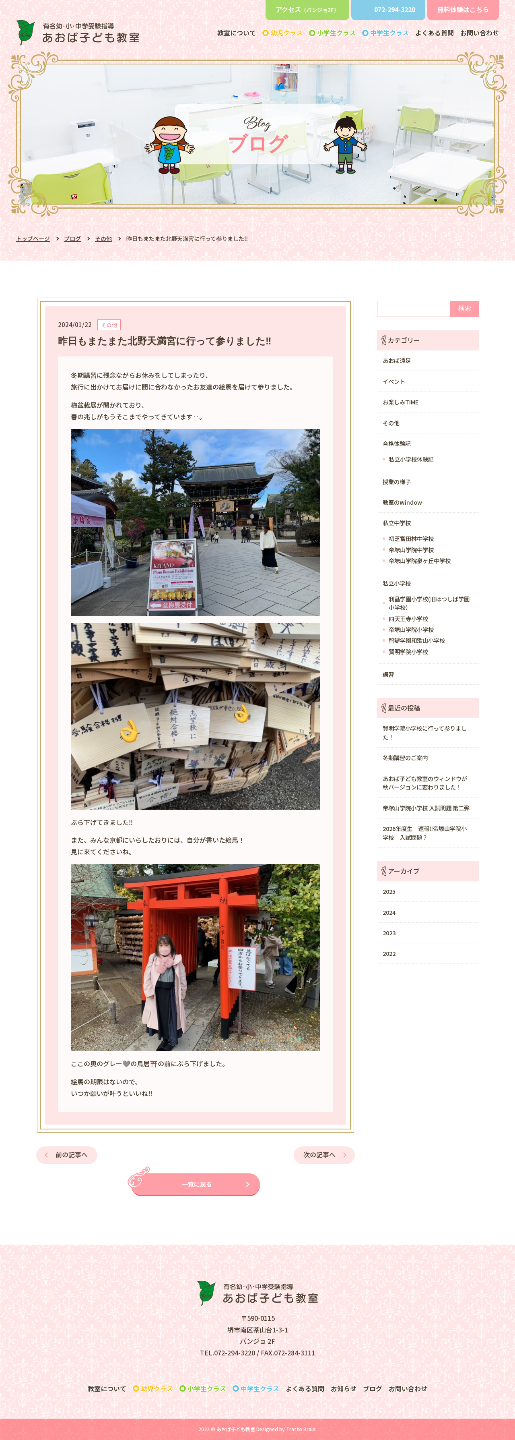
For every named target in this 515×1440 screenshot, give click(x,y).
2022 (389, 953)
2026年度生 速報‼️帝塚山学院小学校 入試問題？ (425, 832)
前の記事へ (72, 1154)
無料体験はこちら (463, 9)
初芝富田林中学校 (411, 538)
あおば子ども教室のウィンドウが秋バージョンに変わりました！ (425, 782)
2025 (389, 891)
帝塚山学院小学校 (411, 629)
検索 (464, 308)
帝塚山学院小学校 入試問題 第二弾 (426, 808)
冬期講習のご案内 (405, 757)
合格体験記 (397, 443)
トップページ (33, 238)
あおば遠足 (397, 360)
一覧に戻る (197, 1184)
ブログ (72, 238)
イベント (394, 381)
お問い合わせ (479, 32)
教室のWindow (402, 502)
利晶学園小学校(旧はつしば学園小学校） (429, 603)
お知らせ (343, 1388)
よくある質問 (434, 32)
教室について (236, 32)
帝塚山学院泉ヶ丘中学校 (420, 560)
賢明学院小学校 (408, 651)
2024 (389, 912)
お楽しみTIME (400, 402)
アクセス (307, 9)
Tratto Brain (300, 1428)
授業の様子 (397, 481)
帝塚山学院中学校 (411, 549)
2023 (389, 932)
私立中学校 (397, 522)
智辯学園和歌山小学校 (417, 640)
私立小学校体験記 (411, 459)
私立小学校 (397, 583)
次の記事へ (319, 1154)
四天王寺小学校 (408, 618)
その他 (103, 238)
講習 (388, 674)
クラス (157, 1388)
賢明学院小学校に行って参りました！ (425, 732)
